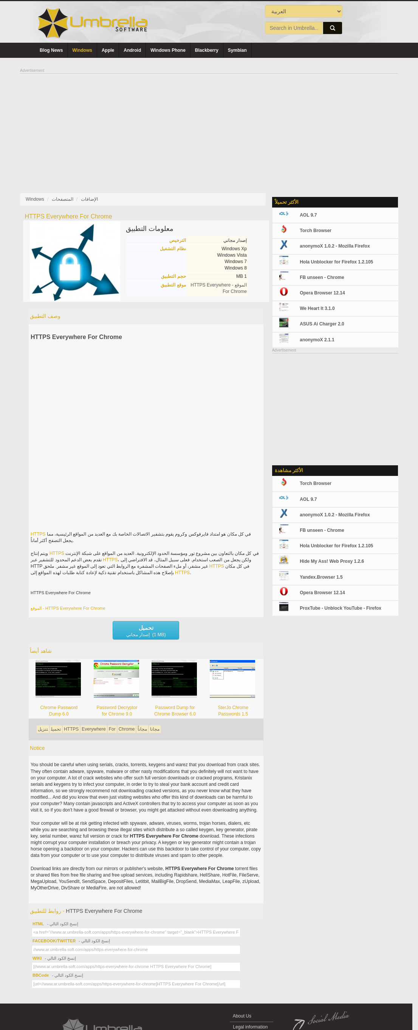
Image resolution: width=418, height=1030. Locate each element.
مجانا (154, 729)
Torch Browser (315, 230)
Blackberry (206, 50)
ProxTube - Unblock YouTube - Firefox (340, 608)
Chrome (127, 729)
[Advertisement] (209, 127)
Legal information (250, 1027)
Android (132, 50)
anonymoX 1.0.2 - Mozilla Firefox (335, 246)
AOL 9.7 (308, 215)
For (112, 729)
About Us (242, 1016)
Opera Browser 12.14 (322, 293)
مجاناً (142, 729)
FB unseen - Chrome (322, 277)
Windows (82, 50)
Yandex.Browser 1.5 (321, 577)
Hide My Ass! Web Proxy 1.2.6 (332, 561)
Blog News (51, 50)
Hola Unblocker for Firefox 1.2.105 (336, 262)
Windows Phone (168, 50)
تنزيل (43, 729)
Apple (108, 50)
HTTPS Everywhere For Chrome (76, 337)
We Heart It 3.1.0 (317, 308)
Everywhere (93, 729)
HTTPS (38, 534)
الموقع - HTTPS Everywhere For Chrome (68, 608)
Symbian (237, 50)
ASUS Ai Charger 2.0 (322, 324)
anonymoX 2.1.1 (317, 339)
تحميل (56, 729)
